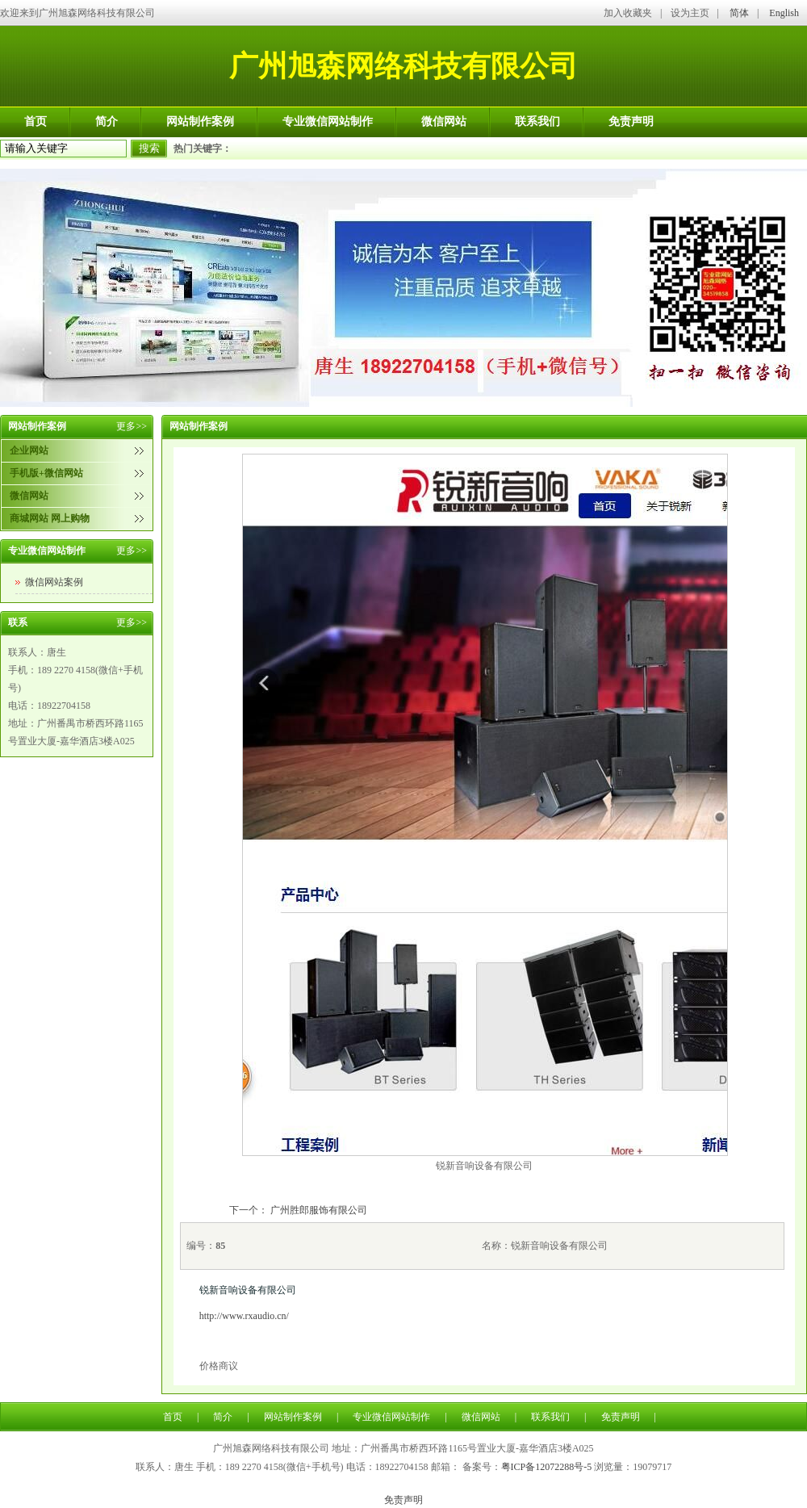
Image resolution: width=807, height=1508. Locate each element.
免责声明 (631, 121)
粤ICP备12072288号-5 (546, 1466)
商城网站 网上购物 (50, 518)
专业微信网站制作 (327, 121)
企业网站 (29, 450)
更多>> (131, 426)
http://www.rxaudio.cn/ (244, 1316)
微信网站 (443, 121)
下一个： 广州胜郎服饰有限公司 (298, 1210)
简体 (739, 13)
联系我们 (537, 121)
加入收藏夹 (628, 13)
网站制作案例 (200, 121)
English (784, 13)
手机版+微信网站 (46, 473)
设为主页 (690, 13)
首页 (35, 121)
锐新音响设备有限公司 (247, 1290)
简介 (106, 121)
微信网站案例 (54, 582)
